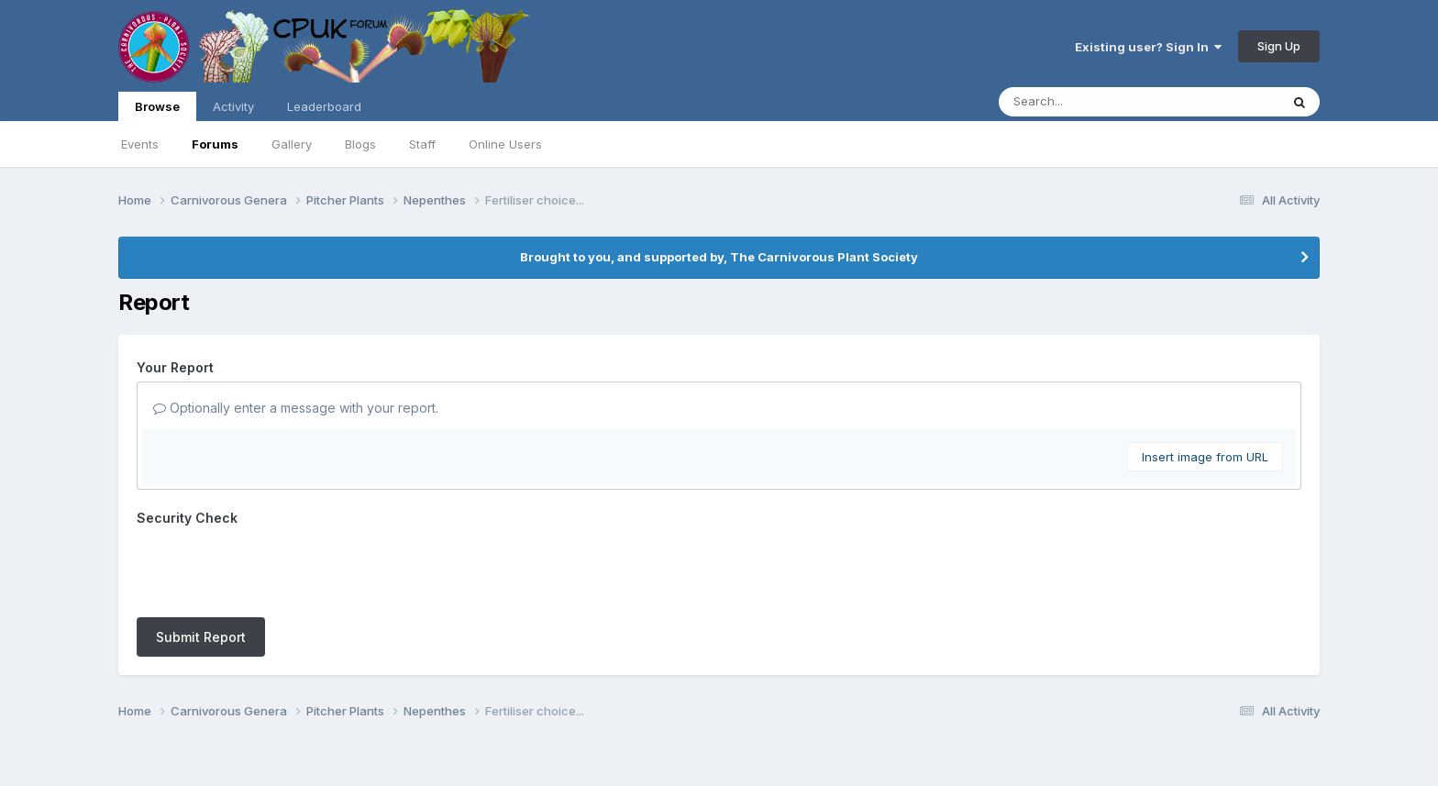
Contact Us (685, 720)
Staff (422, 144)
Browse (157, 110)
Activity (233, 106)
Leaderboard (324, 106)
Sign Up (1278, 46)
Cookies (761, 720)
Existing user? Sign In (1148, 46)
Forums (215, 144)
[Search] (1089, 101)
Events (140, 144)
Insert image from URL (1205, 456)
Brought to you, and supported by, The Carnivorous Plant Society (719, 256)
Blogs (360, 144)
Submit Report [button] (201, 565)
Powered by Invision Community (719, 759)
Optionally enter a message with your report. (295, 407)
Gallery (291, 144)
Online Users (505, 144)
